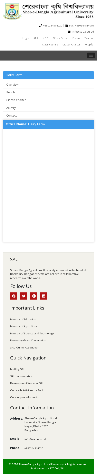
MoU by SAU (17, 369)
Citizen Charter (71, 44)
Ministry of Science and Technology (32, 333)
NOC (45, 38)
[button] (91, 55)
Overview (12, 84)
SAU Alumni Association (24, 347)
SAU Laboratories (21, 376)
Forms (76, 38)
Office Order (60, 38)
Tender (89, 38)
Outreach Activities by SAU (26, 390)
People (89, 44)
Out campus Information (25, 397)
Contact (11, 115)
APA (35, 38)
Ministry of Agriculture (23, 326)
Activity (11, 108)
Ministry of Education (23, 319)
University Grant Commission (28, 340)
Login (25, 38)
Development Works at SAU (27, 383)
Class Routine (50, 44)
